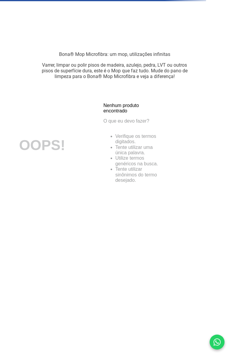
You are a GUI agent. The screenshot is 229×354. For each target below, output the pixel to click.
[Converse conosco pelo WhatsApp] (217, 342)
